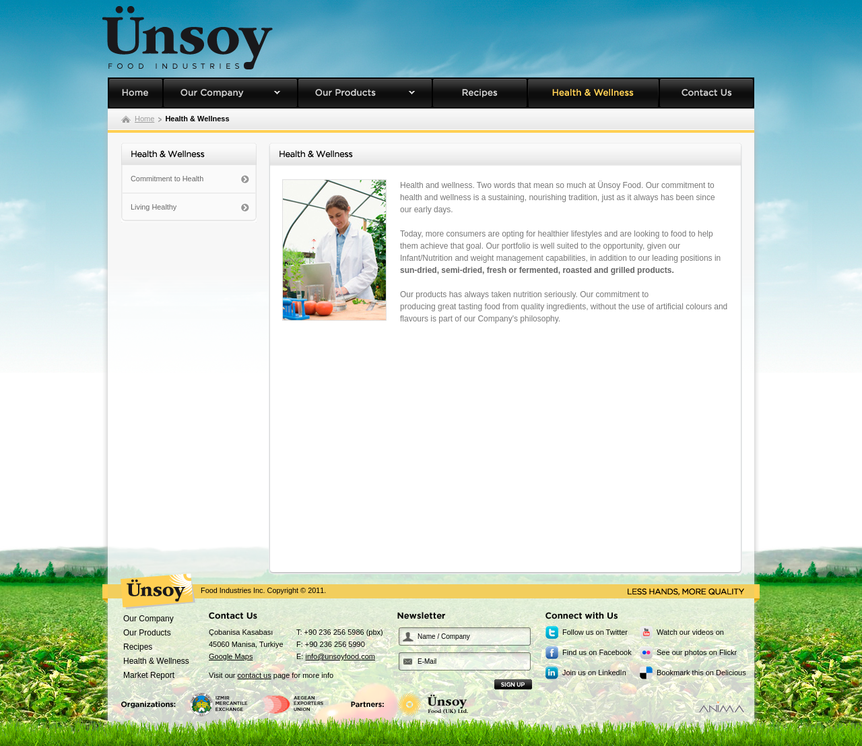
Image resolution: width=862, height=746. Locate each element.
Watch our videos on (690, 632)
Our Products (365, 92)
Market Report (148, 675)
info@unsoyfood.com (340, 656)
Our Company (230, 92)
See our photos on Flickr (697, 652)
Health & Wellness (593, 92)
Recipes (479, 92)
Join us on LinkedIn (594, 673)
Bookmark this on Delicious (701, 673)
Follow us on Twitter (595, 632)
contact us (254, 675)
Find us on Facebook (597, 652)
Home (144, 119)
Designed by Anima (721, 707)
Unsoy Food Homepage (135, 92)
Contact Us (706, 92)
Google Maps (231, 656)
